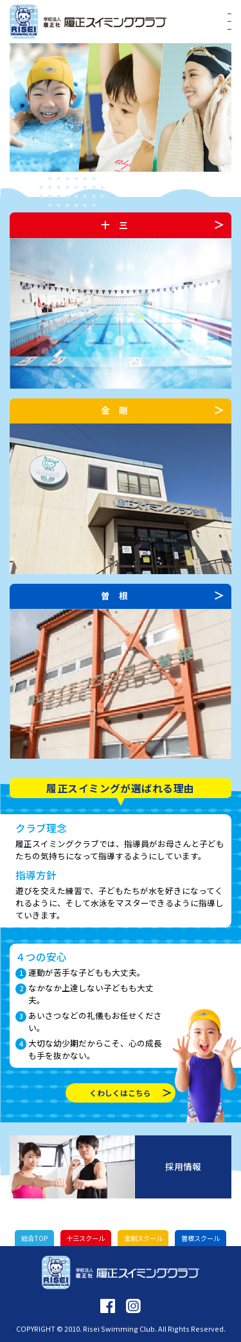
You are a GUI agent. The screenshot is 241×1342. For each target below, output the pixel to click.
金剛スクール (143, 1238)
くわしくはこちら (120, 1092)
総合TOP (34, 1238)
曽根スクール (200, 1238)
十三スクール (85, 1238)
